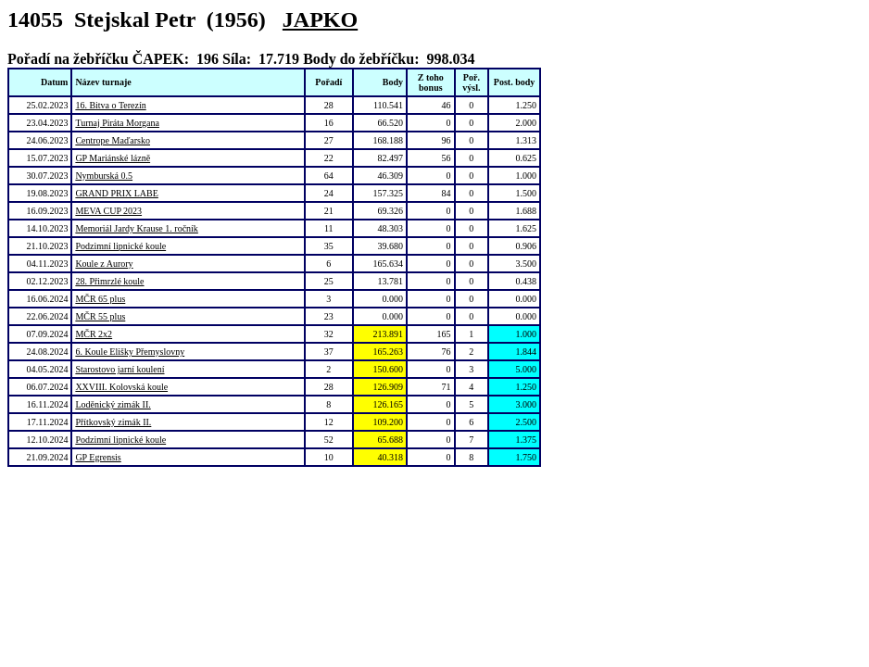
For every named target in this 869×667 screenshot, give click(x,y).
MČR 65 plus (100, 299)
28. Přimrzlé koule (109, 281)
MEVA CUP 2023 (108, 211)
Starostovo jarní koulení (119, 369)
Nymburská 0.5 (103, 175)
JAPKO (320, 19)
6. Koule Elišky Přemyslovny (129, 351)
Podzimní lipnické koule (120, 246)
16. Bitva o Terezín (110, 105)
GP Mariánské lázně (112, 158)
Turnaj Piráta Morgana (117, 123)
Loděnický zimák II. (112, 404)
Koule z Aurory (103, 263)
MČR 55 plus (100, 316)
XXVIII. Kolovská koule (121, 387)
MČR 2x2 (93, 334)
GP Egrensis (97, 457)
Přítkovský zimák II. (113, 422)
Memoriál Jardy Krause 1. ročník (136, 228)
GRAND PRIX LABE (116, 193)
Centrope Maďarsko (112, 140)
